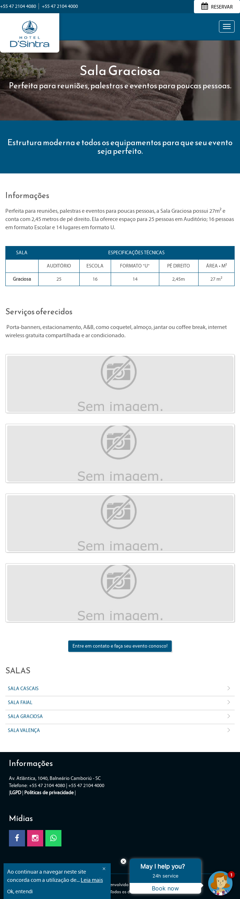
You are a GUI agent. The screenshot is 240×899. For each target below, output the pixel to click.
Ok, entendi (20, 891)
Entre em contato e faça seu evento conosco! (120, 646)
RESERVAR (217, 7)
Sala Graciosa (120, 717)
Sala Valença (120, 731)
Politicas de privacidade (49, 793)
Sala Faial (120, 703)
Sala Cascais (120, 689)
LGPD (15, 793)
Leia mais (92, 879)
